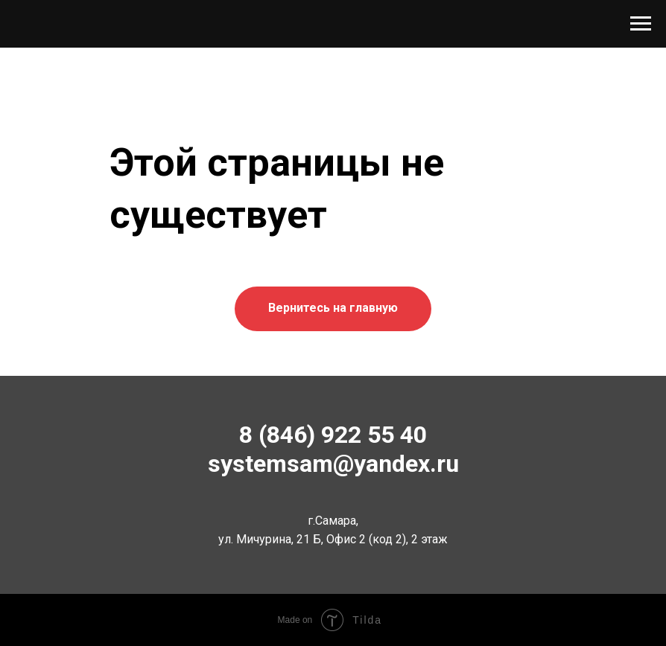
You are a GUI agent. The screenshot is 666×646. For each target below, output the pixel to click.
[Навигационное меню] (640, 23)
